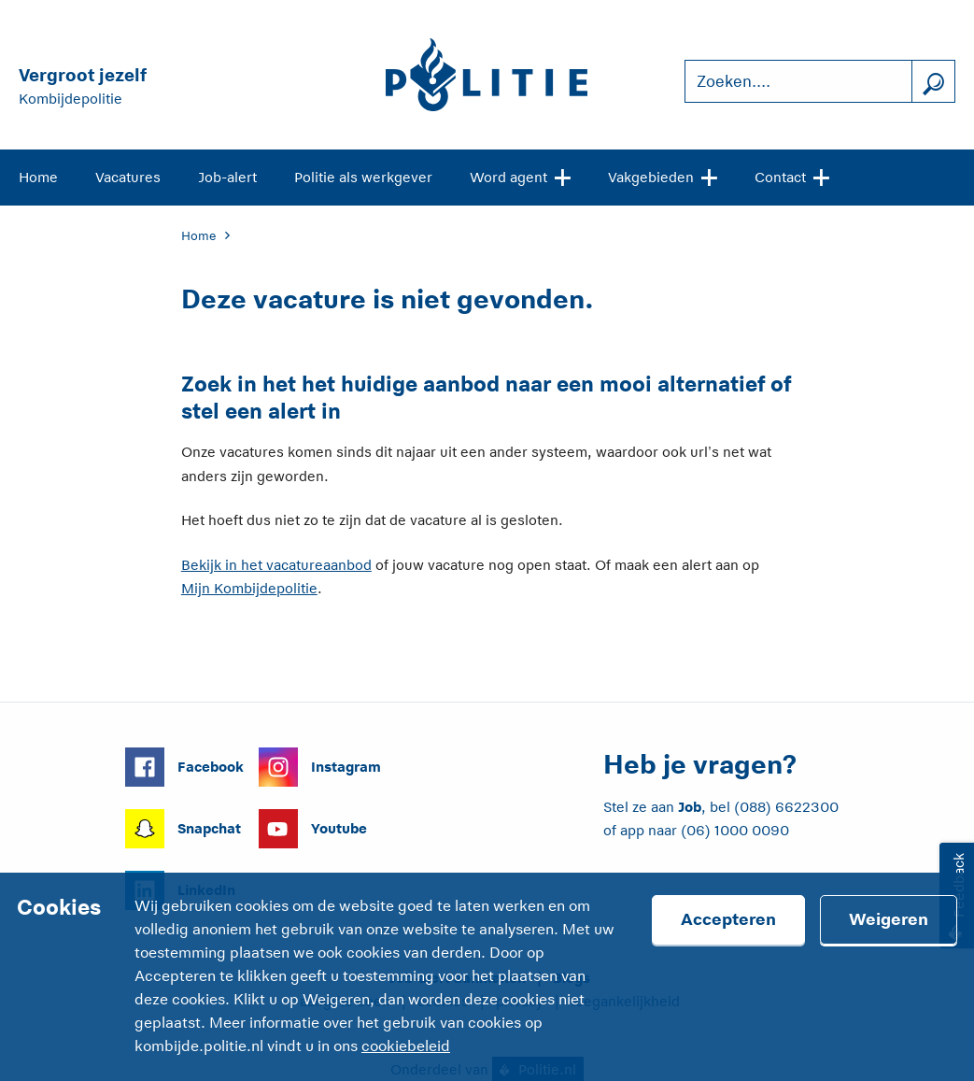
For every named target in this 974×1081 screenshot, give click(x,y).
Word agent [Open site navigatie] (520, 176)
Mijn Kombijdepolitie (249, 588)
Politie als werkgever (363, 177)
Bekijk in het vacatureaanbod (276, 565)
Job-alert (227, 177)
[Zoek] (932, 82)
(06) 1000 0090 (735, 830)
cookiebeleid (405, 1046)
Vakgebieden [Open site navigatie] (662, 176)
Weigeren (888, 919)
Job (689, 807)
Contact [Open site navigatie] (792, 176)
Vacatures (128, 177)
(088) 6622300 (786, 807)
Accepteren (728, 919)
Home (38, 177)
